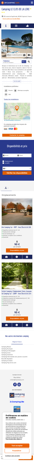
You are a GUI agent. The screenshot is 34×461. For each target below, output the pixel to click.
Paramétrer (17, 451)
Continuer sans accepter (12, 456)
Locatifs (7, 163)
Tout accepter (17, 446)
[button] (17, 108)
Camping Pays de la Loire (8, 363)
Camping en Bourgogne (8, 351)
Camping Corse (5, 353)
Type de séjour (8, 159)
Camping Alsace (6, 347)
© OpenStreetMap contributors (12, 120)
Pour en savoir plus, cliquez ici (14, 439)
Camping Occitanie (7, 361)
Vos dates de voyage (10, 152)
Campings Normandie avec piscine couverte (14, 357)
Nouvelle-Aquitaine (7, 359)
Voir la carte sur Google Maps (11, 19)
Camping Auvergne (7, 349)
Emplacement (9, 161)
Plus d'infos (17, 377)
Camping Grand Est (7, 355)
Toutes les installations (11, 99)
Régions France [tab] (17, 342)
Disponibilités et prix (17, 250)
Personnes (6, 165)
